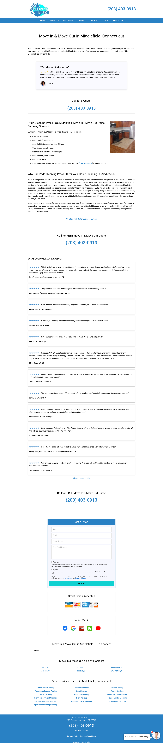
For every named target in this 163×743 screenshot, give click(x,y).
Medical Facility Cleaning (117, 688)
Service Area (68, 20)
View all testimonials (81, 471)
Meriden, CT (46, 664)
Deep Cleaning (81, 684)
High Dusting (81, 691)
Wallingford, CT (117, 664)
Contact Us (118, 20)
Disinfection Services (117, 695)
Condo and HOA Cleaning (81, 695)
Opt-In (55, 563)
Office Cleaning (117, 681)
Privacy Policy (68, 572)
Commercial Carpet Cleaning (45, 691)
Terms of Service (98, 738)
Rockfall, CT (81, 664)
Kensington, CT (117, 661)
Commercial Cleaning (45, 681)
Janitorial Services (81, 681)
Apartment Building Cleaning (45, 698)
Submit (81, 576)
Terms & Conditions (80, 572)
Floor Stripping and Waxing (46, 684)
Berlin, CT (46, 661)
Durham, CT (81, 661)
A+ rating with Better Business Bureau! (81, 212)
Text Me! (56, 555)
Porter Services (117, 684)
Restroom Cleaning (81, 688)
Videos (105, 20)
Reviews (82, 20)
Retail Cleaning (46, 688)
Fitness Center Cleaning (117, 691)
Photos (94, 20)
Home (42, 20)
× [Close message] (149, 734)
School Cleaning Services (45, 695)
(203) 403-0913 (121, 9)
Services (55, 21)
